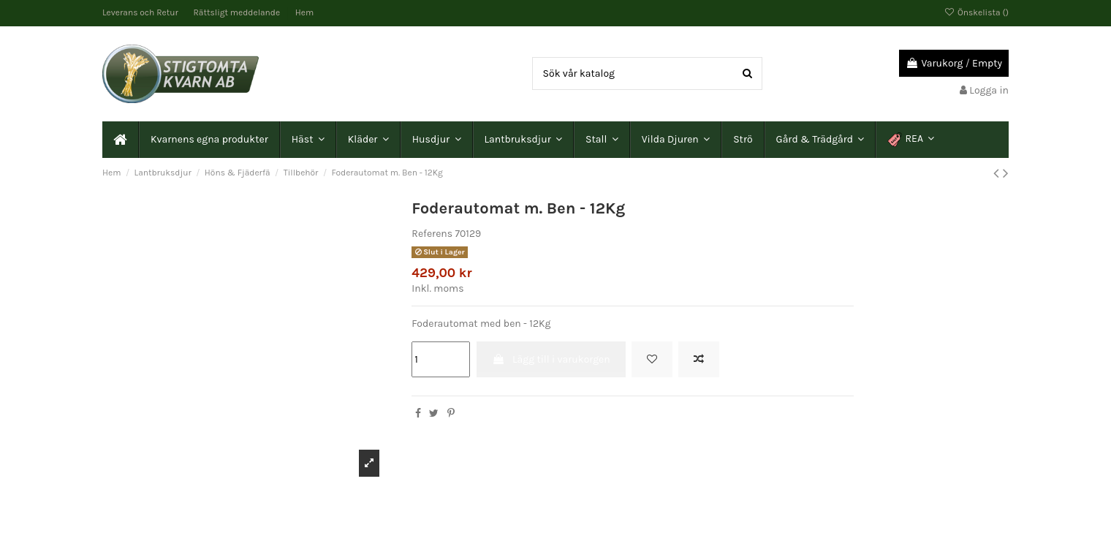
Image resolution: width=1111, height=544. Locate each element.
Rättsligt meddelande (238, 12)
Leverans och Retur (141, 12)
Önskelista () (976, 12)
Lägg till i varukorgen (551, 359)
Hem (304, 12)
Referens (432, 233)
